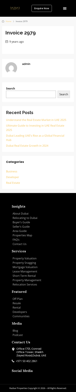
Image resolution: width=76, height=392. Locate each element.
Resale (17, 303)
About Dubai (21, 213)
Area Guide (20, 231)
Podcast (18, 335)
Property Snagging (24, 263)
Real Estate (13, 183)
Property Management (27, 280)
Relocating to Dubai (25, 218)
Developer (12, 177)
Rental (17, 307)
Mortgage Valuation (25, 267)
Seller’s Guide (21, 226)
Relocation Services (25, 284)
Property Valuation (25, 258)
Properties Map (22, 235)
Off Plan (18, 299)
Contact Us (20, 244)
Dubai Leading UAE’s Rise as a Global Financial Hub (35, 138)
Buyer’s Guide (21, 222)
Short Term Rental (24, 276)
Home (8, 21)
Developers (20, 312)
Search (10, 88)
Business (11, 171)
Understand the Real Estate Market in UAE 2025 (36, 120)
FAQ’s (16, 239)
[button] (65, 8)
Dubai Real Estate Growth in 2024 (27, 146)
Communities (21, 316)
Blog (15, 330)
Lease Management (25, 271)
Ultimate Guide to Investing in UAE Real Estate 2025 (35, 128)
